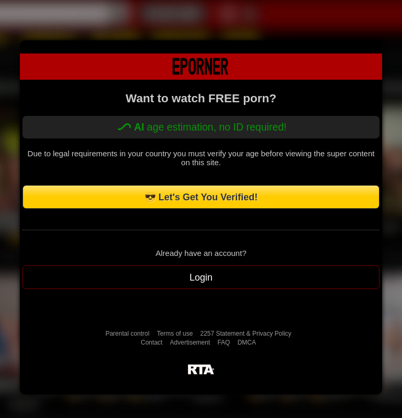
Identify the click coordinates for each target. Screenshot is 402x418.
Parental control (127, 333)
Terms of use (175, 333)
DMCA (247, 342)
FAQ (223, 342)
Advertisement (190, 342)
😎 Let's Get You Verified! (201, 197)
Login (201, 277)
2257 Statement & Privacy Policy (246, 333)
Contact (151, 342)
